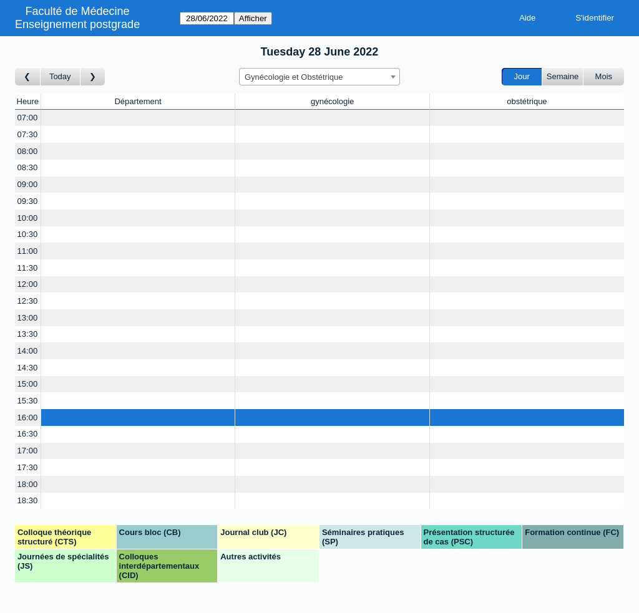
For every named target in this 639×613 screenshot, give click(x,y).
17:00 (27, 450)
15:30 (27, 400)
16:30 (27, 433)
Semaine (562, 76)
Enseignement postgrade (77, 24)
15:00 (27, 384)
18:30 (27, 500)
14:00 (27, 350)
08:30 (27, 167)
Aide (527, 17)
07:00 (27, 117)
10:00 (27, 218)
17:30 (27, 467)
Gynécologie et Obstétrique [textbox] (294, 77)
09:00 (27, 184)
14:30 (27, 367)
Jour (522, 76)
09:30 (27, 201)
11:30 (27, 268)
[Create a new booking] (138, 118)
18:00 (27, 484)
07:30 (27, 134)
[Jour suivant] (92, 77)
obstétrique (527, 101)
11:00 (27, 251)
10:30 (27, 234)
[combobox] (319, 76)
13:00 (27, 317)
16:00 (27, 417)
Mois (603, 76)
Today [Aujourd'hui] (60, 76)
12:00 (27, 284)
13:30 (27, 334)
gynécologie (332, 101)
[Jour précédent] (28, 77)
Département (137, 101)
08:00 (27, 151)
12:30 (27, 301)
